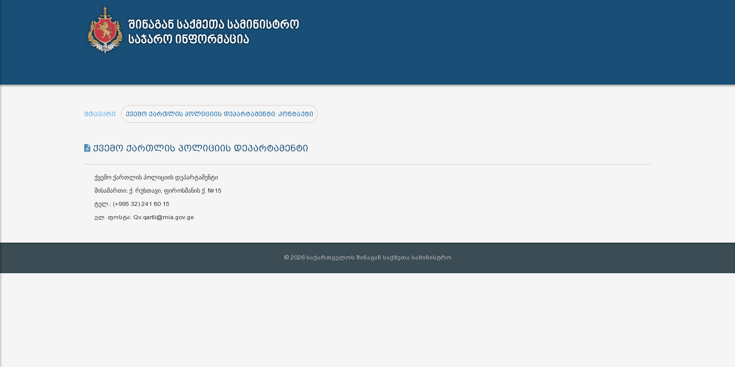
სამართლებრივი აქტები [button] (167, 71)
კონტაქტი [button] (378, 71)
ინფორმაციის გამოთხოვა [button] (285, 71)
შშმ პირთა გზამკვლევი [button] (465, 71)
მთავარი (100, 114)
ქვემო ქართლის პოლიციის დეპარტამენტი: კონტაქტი (219, 114)
